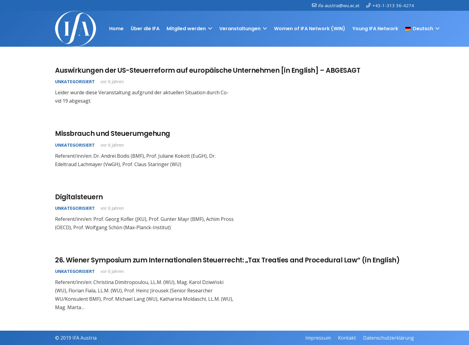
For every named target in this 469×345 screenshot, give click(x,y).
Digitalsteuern (79, 197)
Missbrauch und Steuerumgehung (112, 133)
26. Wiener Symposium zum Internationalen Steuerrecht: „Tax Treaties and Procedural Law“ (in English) (227, 260)
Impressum (318, 338)
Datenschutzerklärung (388, 338)
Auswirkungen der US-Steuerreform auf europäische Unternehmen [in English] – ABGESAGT (207, 70)
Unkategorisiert (75, 81)
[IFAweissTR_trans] (75, 29)
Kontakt (347, 338)
